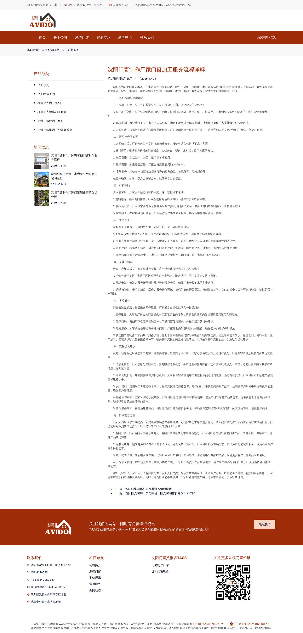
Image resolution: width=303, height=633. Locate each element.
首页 (42, 37)
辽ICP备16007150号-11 (209, 624)
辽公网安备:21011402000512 (251, 624)
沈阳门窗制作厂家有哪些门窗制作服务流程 (74, 157)
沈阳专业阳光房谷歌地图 (46, 601)
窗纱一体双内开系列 (49, 121)
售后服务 (95, 584)
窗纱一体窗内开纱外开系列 (53, 130)
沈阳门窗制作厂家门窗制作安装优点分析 (74, 194)
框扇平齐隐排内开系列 (50, 112)
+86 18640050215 (42, 579)
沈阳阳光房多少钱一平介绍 (83, 5)
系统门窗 (82, 37)
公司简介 (95, 565)
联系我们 (147, 37)
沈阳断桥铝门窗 (118, 78)
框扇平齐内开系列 (47, 103)
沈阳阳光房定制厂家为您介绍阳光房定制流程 (74, 176)
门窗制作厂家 (160, 565)
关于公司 (60, 37)
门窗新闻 (70, 50)
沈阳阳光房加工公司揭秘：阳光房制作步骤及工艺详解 (160, 493)
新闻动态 (95, 590)
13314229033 (39, 572)
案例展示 (104, 37)
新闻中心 (125, 37)
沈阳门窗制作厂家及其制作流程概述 (148, 489)
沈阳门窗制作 (160, 571)
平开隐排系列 (44, 94)
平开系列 (41, 85)
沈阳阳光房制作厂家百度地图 (48, 594)
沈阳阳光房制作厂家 (42, 5)
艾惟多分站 (118, 5)
